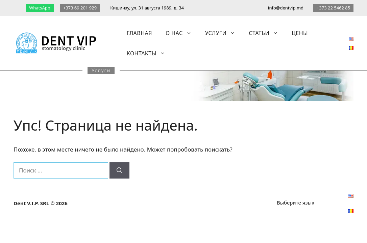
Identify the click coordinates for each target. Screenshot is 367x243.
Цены (300, 33)
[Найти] (119, 170)
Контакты (149, 53)
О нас (182, 33)
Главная (139, 33)
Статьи (267, 33)
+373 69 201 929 (80, 8)
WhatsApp (39, 8)
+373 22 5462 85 (333, 8)
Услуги (223, 33)
